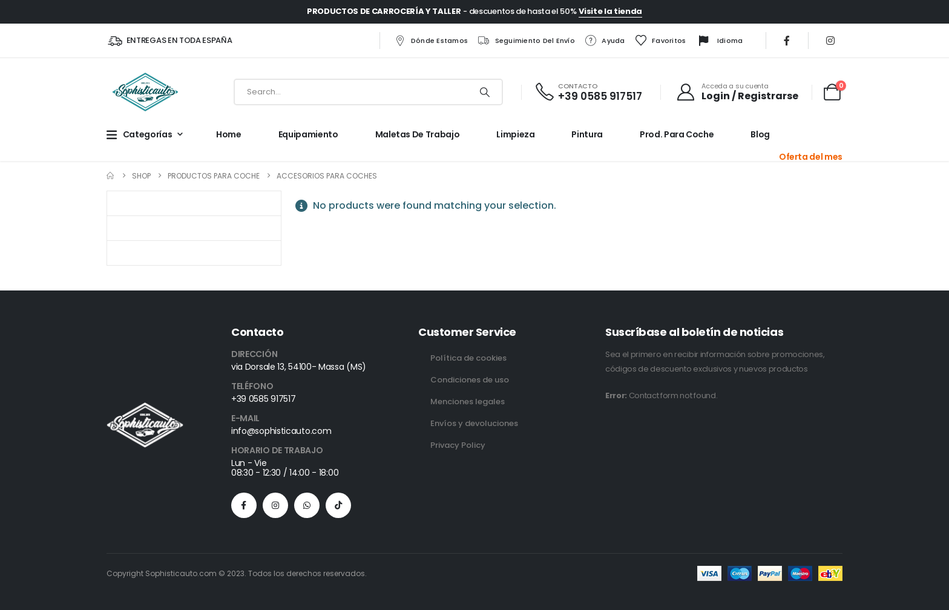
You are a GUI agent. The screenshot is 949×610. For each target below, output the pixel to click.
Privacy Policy (457, 445)
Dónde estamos (430, 40)
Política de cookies (468, 358)
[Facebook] (787, 40)
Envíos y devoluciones (474, 423)
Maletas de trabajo (417, 134)
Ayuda (604, 40)
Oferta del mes (810, 157)
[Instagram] (830, 40)
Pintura (587, 134)
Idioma (719, 41)
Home (228, 134)
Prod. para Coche (677, 134)
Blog (760, 134)
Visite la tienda (610, 11)
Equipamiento (308, 134)
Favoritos (660, 40)
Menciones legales (467, 401)
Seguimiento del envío (526, 40)
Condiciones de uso (469, 379)
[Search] (485, 92)
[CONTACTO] (588, 92)
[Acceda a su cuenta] (737, 92)
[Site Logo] (145, 92)
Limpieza (515, 134)
